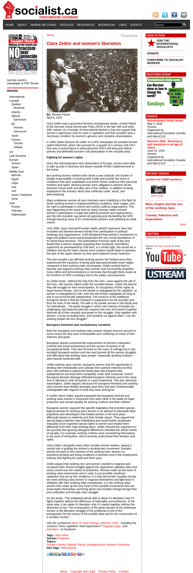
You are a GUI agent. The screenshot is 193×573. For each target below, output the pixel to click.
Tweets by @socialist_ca (161, 237)
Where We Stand (43, 24)
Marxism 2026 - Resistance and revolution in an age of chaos (164, 144)
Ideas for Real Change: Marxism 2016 (95, 523)
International (68, 547)
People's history (56, 544)
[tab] (166, 179)
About (22, 24)
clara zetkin (62, 535)
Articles (66, 24)
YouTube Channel (162, 246)
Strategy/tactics (96, 544)
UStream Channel (162, 268)
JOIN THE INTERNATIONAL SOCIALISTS (167, 43)
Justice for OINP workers (164, 179)
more (183, 224)
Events (135, 24)
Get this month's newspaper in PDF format (22, 82)
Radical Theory (76, 544)
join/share (53, 529)
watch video (157, 195)
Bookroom (106, 24)
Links (123, 24)
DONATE (153, 53)
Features (63, 538)
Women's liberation (118, 544)
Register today (112, 526)
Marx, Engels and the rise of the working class (164, 206)
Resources (86, 24)
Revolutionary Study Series (165, 120)
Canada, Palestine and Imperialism (162, 217)
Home (9, 24)
